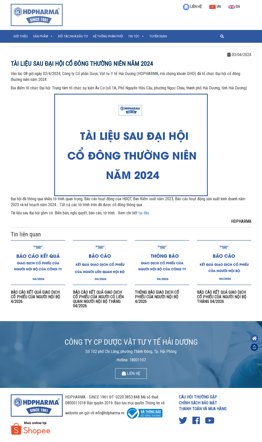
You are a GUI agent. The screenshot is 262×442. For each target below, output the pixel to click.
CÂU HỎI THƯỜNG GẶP (198, 397)
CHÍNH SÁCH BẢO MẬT (198, 403)
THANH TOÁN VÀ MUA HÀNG (202, 408)
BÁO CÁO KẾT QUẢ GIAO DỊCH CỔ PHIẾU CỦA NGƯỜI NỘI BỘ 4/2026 (35, 297)
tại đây (143, 213)
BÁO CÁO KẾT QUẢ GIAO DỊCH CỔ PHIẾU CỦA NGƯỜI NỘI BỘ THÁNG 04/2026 (221, 297)
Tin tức (133, 36)
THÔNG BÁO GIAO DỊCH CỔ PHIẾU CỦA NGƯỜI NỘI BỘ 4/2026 (157, 297)
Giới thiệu (20, 36)
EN (234, 6)
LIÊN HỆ (192, 6)
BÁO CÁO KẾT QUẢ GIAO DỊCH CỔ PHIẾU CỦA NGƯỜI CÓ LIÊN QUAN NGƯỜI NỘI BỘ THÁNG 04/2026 (98, 299)
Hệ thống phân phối (108, 36)
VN (215, 6)
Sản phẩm (40, 36)
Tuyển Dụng (158, 36)
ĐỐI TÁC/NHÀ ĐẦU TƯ (73, 36)
